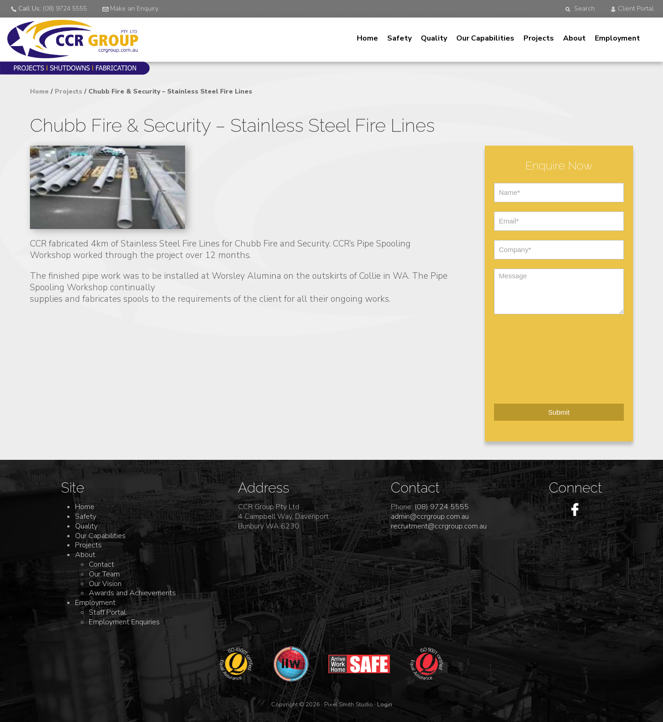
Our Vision (105, 584)
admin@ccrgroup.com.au (430, 516)
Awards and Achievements (132, 593)
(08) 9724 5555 (441, 507)
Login (384, 704)
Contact (101, 564)
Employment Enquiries (124, 622)
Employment (617, 38)
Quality (434, 38)
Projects (538, 38)
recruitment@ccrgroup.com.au (439, 526)
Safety (399, 38)
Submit (559, 412)
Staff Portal (107, 612)
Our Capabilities (485, 38)
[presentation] (532, 356)
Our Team (104, 574)
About (574, 38)
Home (367, 38)
